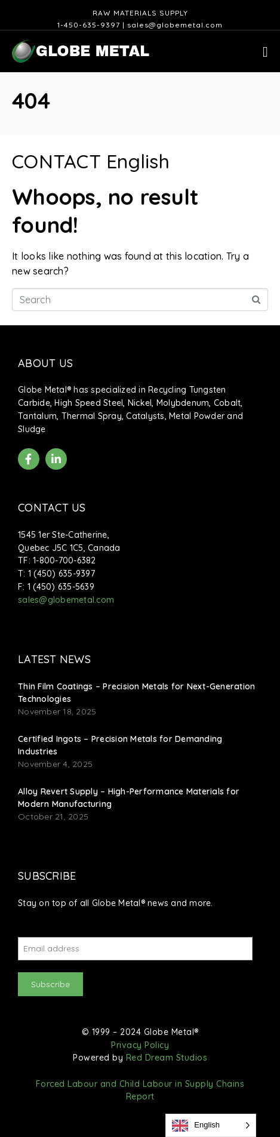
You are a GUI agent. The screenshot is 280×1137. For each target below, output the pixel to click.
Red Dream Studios (167, 1057)
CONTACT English (91, 161)
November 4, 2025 (55, 764)
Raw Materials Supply (140, 12)
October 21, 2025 (53, 816)
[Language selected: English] (210, 1125)
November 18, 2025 (57, 711)
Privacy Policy (140, 1045)
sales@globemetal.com (175, 24)
